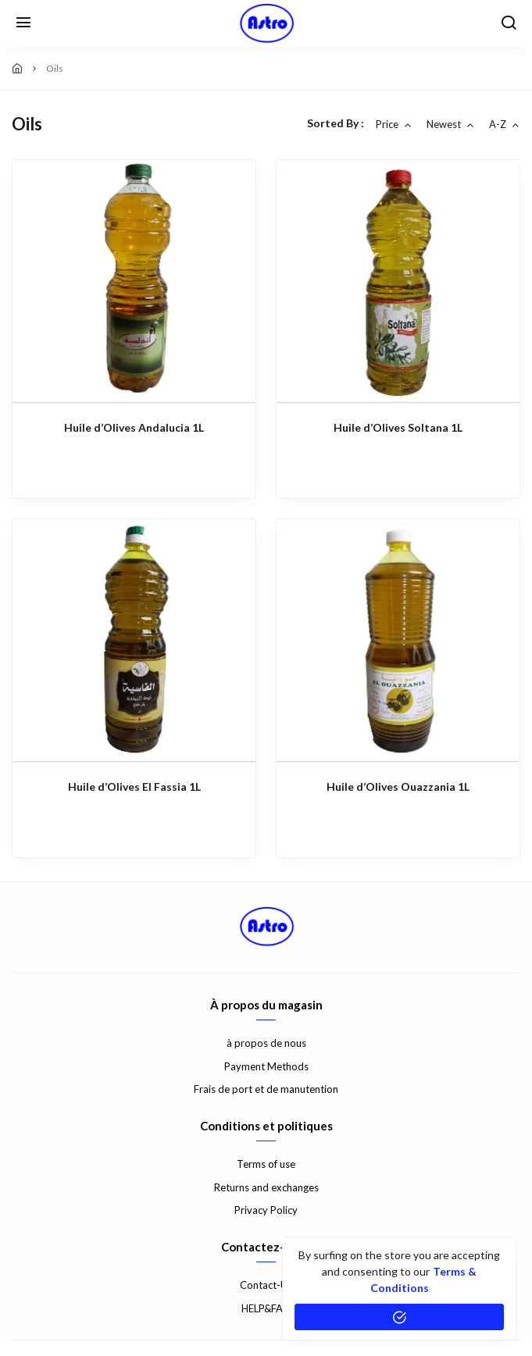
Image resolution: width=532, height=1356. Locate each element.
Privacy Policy (266, 1210)
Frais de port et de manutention (266, 1089)
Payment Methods (266, 1066)
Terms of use (266, 1164)
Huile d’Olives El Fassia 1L (134, 786)
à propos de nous (266, 1043)
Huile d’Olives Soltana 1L (398, 427)
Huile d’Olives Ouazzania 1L (398, 786)
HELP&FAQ (266, 1308)
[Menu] (23, 23)
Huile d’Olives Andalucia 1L (134, 427)
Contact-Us (266, 1285)
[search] (508, 23)
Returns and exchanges (266, 1187)
